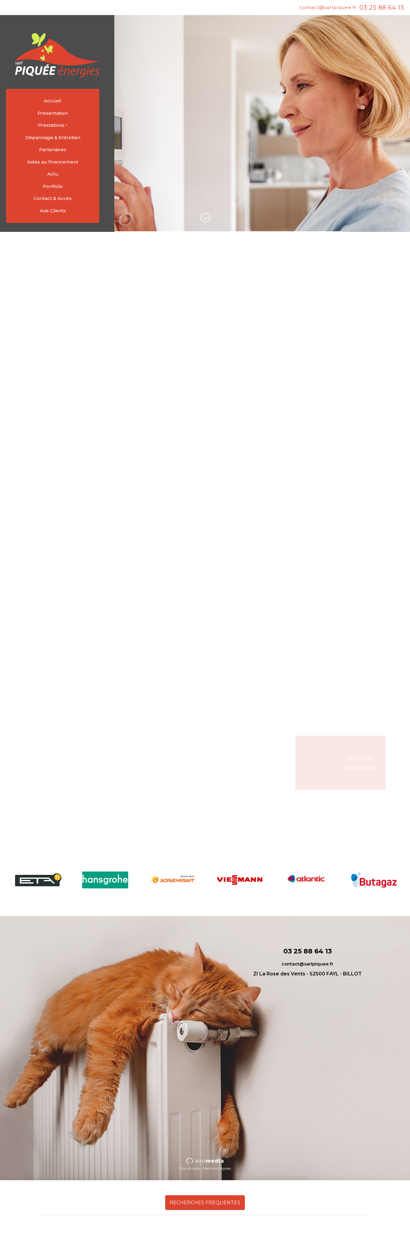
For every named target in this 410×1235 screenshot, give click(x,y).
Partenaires (52, 149)
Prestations (51, 125)
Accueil (52, 101)
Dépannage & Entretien (52, 137)
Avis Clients (53, 211)
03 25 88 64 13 (381, 7)
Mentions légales (217, 1168)
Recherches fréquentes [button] (205, 1202)
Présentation (53, 113)
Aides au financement (52, 162)
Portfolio (53, 186)
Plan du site (189, 1168)
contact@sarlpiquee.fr (327, 7)
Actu (52, 174)
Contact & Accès (53, 198)
